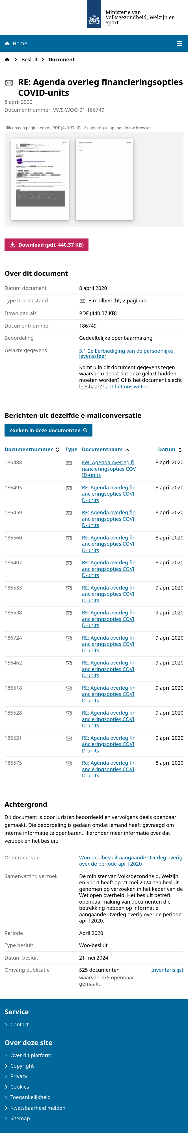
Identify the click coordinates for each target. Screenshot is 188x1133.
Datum (170, 449)
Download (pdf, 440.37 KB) (46, 244)
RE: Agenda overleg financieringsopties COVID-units (109, 494)
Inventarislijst (167, 970)
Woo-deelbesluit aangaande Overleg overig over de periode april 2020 (130, 860)
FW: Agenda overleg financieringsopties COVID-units (109, 468)
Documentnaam (106, 449)
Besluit (31, 59)
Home (15, 43)
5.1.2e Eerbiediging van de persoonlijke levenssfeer (126, 353)
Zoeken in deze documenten (48, 430)
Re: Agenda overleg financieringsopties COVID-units (109, 769)
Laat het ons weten (126, 386)
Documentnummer (33, 449)
